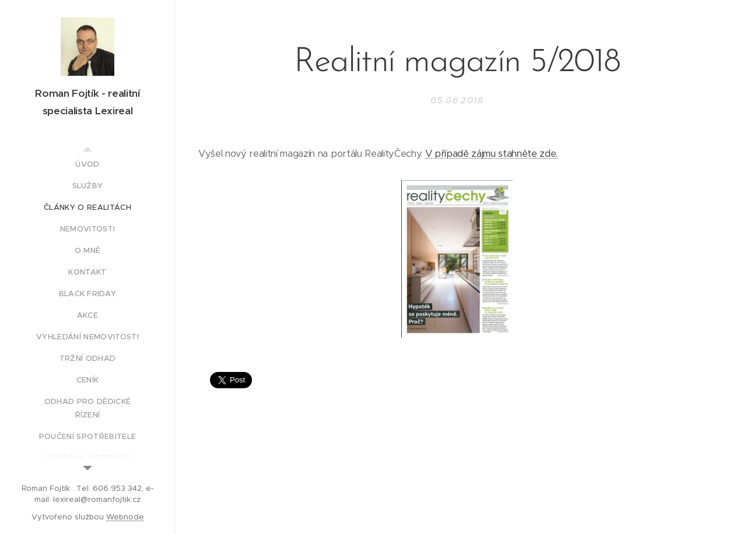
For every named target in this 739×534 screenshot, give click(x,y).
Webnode (125, 517)
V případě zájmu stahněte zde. (491, 153)
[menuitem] (87, 164)
